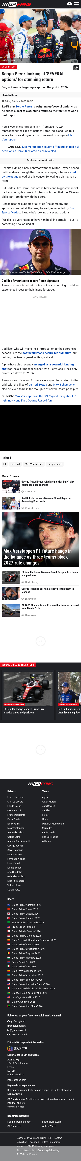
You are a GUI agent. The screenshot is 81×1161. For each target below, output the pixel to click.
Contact (58, 1138)
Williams (46, 841)
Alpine (45, 797)
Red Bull (15, 464)
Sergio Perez (24, 106)
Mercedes (47, 828)
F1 (4, 464)
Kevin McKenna (10, 95)
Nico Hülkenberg (15, 881)
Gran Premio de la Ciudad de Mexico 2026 (31, 988)
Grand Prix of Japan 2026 (23, 913)
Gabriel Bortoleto (16, 876)
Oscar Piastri (14, 810)
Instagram (54, 1142)
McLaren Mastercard (53, 823)
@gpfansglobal (16, 1025)
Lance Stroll (13, 863)
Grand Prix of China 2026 (22, 909)
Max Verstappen (34, 464)
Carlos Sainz (13, 837)
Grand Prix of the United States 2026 (28, 984)
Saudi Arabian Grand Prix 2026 (25, 922)
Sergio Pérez (13, 889)
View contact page (15, 1107)
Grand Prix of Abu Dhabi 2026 (25, 1006)
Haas (45, 819)
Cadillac (46, 810)
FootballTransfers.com (19, 1121)
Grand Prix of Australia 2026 (24, 905)
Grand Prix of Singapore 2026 (24, 979)
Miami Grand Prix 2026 (21, 927)
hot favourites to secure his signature (46, 353)
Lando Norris (14, 806)
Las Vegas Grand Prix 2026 (23, 997)
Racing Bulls (48, 832)
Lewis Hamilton (15, 797)
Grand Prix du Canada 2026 (24, 931)
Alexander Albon (15, 832)
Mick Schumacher (64, 384)
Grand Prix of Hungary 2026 (24, 957)
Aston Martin (49, 801)
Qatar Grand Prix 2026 (21, 1001)
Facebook (34, 1142)
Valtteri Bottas (38, 384)
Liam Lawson (14, 867)
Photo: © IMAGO (9, 60)
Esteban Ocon (14, 854)
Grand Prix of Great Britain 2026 (26, 949)
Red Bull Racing (50, 837)
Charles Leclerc (15, 801)
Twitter (44, 1142)
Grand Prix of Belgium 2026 (23, 953)
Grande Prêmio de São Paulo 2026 (27, 993)
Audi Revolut (48, 806)
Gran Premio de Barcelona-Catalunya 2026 (31, 940)
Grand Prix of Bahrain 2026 (23, 918)
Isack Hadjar (13, 823)
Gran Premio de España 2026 (24, 971)
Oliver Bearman (15, 850)
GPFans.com (14, 1126)
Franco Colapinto (16, 814)
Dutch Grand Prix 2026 (21, 962)
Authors (21, 1138)
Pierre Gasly (13, 819)
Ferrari (45, 814)
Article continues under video (40, 160)
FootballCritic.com (51, 1121)
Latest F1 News (8, 67)
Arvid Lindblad (14, 872)
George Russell (15, 845)
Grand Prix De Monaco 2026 (24, 935)
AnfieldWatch (49, 1126)
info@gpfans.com (16, 1080)
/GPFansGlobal (17, 1034)
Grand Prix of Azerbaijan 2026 (25, 975)
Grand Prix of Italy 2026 (21, 966)
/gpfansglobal (16, 1021)
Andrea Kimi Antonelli (18, 841)
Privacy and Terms (36, 1138)
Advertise (22, 1142)
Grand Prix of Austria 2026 (23, 944)
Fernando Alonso (16, 859)
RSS (50, 1138)
